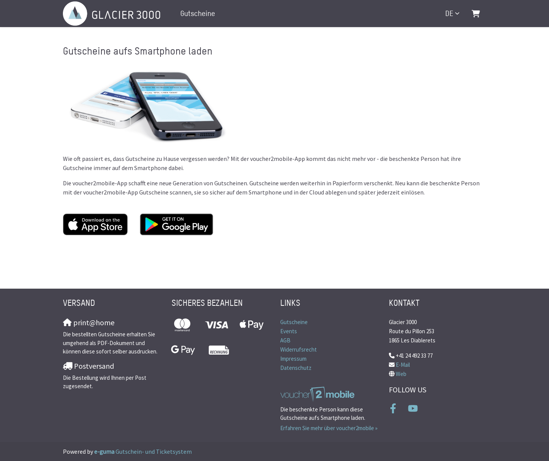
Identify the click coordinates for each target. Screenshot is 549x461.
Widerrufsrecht (298, 349)
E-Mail (403, 364)
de (449, 13)
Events (288, 331)
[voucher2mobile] (318, 394)
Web (401, 373)
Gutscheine (197, 13)
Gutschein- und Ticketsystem (143, 451)
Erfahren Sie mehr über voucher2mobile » (328, 428)
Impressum (293, 358)
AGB (285, 340)
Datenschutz (295, 367)
